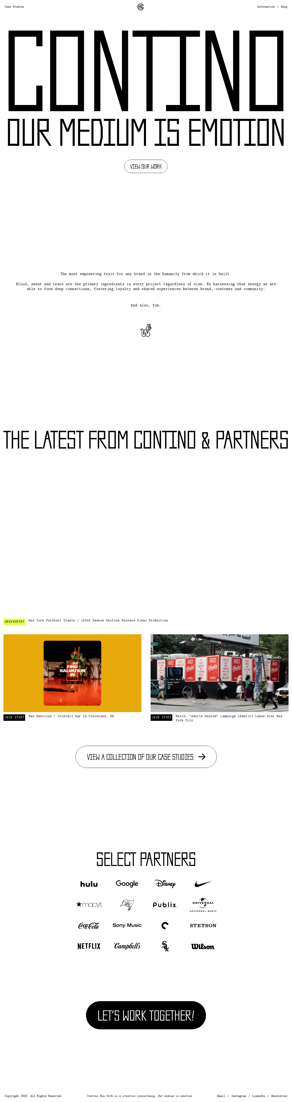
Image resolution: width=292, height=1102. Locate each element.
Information (266, 7)
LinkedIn (258, 1096)
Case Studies (14, 7)
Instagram (238, 1096)
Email (221, 1096)
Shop (284, 7)
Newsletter (279, 1096)
